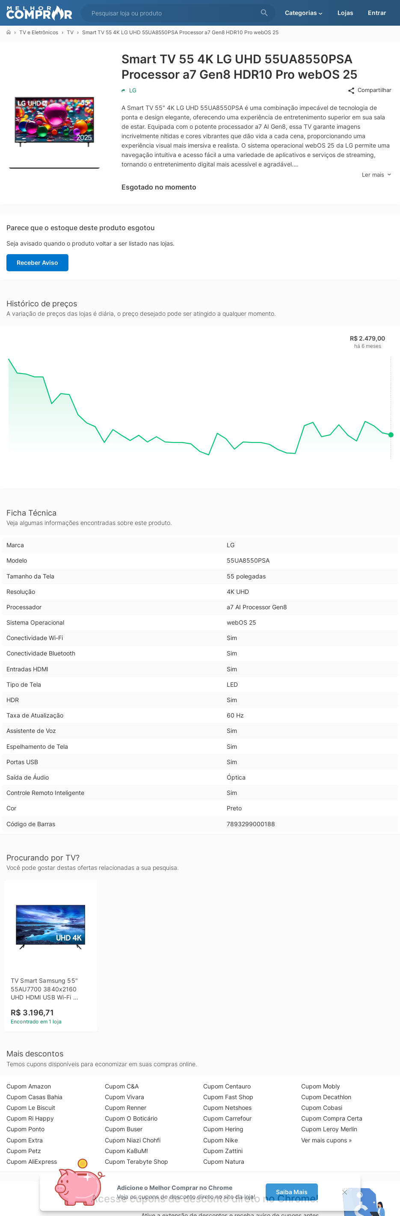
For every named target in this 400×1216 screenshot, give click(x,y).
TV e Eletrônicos (38, 32)
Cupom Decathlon (326, 1096)
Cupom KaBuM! (126, 1150)
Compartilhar (369, 90)
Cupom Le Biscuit (30, 1107)
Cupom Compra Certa (331, 1118)
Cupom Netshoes (227, 1107)
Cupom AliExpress (31, 1161)
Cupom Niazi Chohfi (132, 1140)
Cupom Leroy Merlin (329, 1129)
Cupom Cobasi (321, 1107)
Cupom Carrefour (227, 1118)
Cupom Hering (223, 1129)
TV (70, 32)
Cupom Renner (125, 1107)
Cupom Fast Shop (228, 1096)
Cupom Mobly (320, 1086)
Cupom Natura (223, 1161)
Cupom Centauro (227, 1086)
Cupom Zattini (223, 1150)
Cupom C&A (122, 1086)
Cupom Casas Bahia (34, 1096)
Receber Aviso (37, 262)
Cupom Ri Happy (30, 1118)
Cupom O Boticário (131, 1118)
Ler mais (376, 174)
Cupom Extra (24, 1140)
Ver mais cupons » (326, 1140)
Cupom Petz (23, 1150)
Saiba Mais (292, 1191)
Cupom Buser (123, 1129)
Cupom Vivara (124, 1096)
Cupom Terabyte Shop (136, 1161)
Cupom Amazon (28, 1086)
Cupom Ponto (25, 1129)
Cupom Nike (220, 1140)
